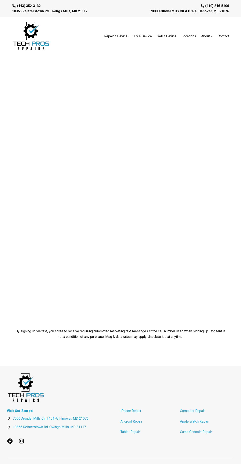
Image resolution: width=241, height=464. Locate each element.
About (205, 36)
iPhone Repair (130, 398)
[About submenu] (212, 36)
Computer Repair (192, 398)
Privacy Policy (200, 454)
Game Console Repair (196, 419)
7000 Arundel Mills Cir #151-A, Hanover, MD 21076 (51, 406)
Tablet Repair (130, 419)
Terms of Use (218, 454)
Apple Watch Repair (194, 409)
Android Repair (131, 409)
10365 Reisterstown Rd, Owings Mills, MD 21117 (49, 415)
